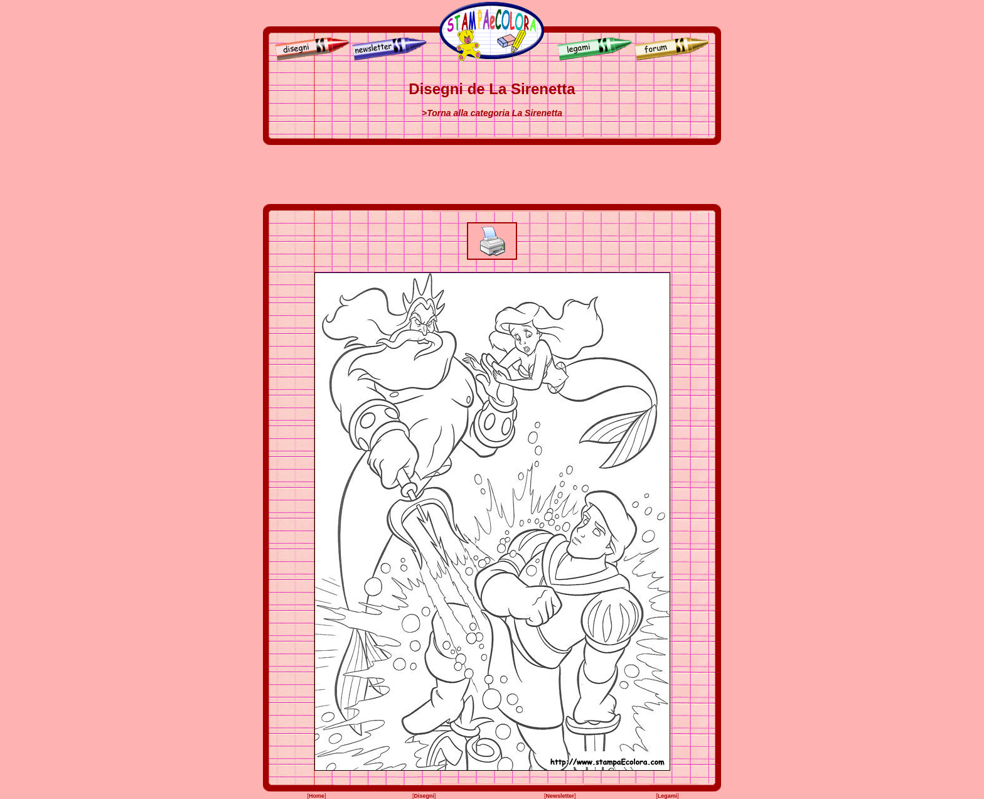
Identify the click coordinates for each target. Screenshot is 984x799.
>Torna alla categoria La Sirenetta (492, 113)
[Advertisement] (492, 174)
